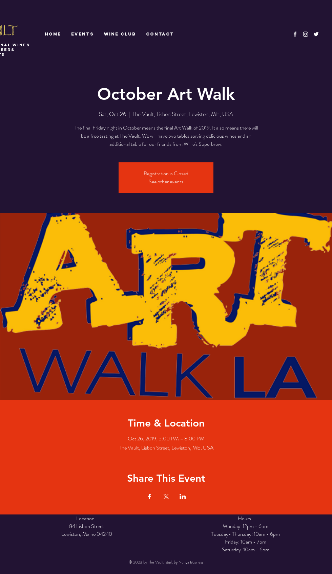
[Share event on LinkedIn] (183, 496)
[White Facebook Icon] (295, 34)
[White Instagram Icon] (305, 34)
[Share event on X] (166, 496)
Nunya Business (191, 562)
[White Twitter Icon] (316, 34)
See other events (166, 181)
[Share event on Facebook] (149, 496)
